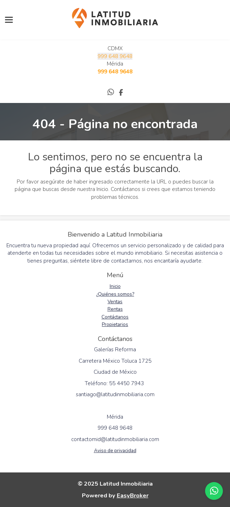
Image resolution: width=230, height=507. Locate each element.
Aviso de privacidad (115, 450)
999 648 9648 (115, 56)
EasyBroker (132, 495)
